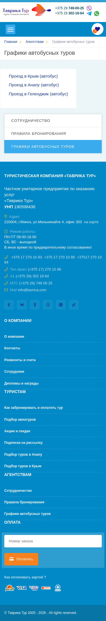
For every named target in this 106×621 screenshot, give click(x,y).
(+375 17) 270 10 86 (44, 269)
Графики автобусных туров (42, 146)
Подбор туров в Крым (22, 466)
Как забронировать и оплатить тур (33, 408)
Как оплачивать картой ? (25, 577)
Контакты (12, 348)
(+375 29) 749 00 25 (35, 283)
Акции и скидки (17, 431)
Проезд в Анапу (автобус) (34, 84)
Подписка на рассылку (23, 443)
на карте (91, 222)
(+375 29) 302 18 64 (32, 276)
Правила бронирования (38, 133)
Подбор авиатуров (20, 420)
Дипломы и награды (21, 383)
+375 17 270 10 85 (59, 257)
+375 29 (69, 8)
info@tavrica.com (32, 290)
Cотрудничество (30, 121)
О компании (14, 337)
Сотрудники (14, 372)
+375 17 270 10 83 (26, 257)
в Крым (31, 76)
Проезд (16, 76)
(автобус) (48, 76)
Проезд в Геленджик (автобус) (38, 93)
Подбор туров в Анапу (23, 455)
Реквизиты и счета (20, 360)
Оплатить (21, 559)
